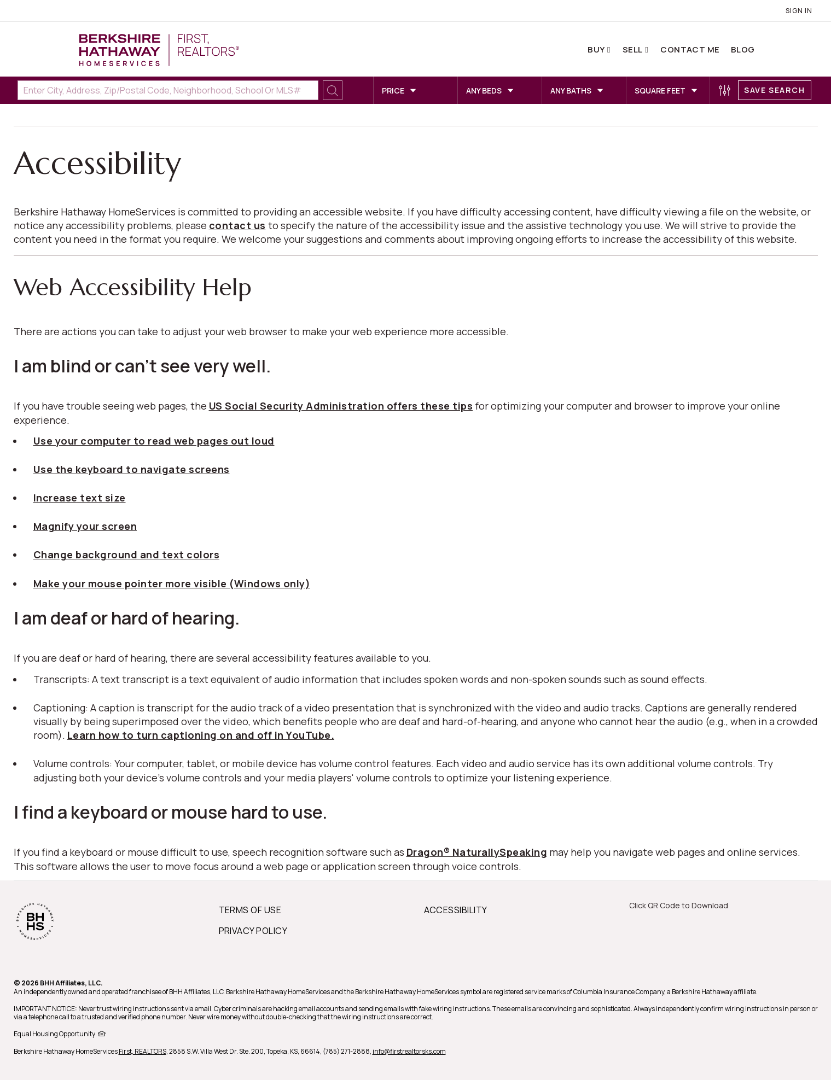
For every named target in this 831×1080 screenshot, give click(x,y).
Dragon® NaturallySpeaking (477, 852)
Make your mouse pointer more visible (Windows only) (172, 583)
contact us (237, 225)
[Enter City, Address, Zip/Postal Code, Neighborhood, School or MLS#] (168, 90)
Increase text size (79, 497)
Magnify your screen (85, 526)
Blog (743, 49)
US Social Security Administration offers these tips (341, 405)
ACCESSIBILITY (455, 910)
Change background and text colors (126, 554)
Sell (633, 49)
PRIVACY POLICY (253, 931)
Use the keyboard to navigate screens (131, 469)
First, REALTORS (142, 1051)
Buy (597, 49)
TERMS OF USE (250, 910)
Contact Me (690, 49)
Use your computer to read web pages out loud (154, 440)
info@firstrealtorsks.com (409, 1051)
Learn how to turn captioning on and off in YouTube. (201, 735)
